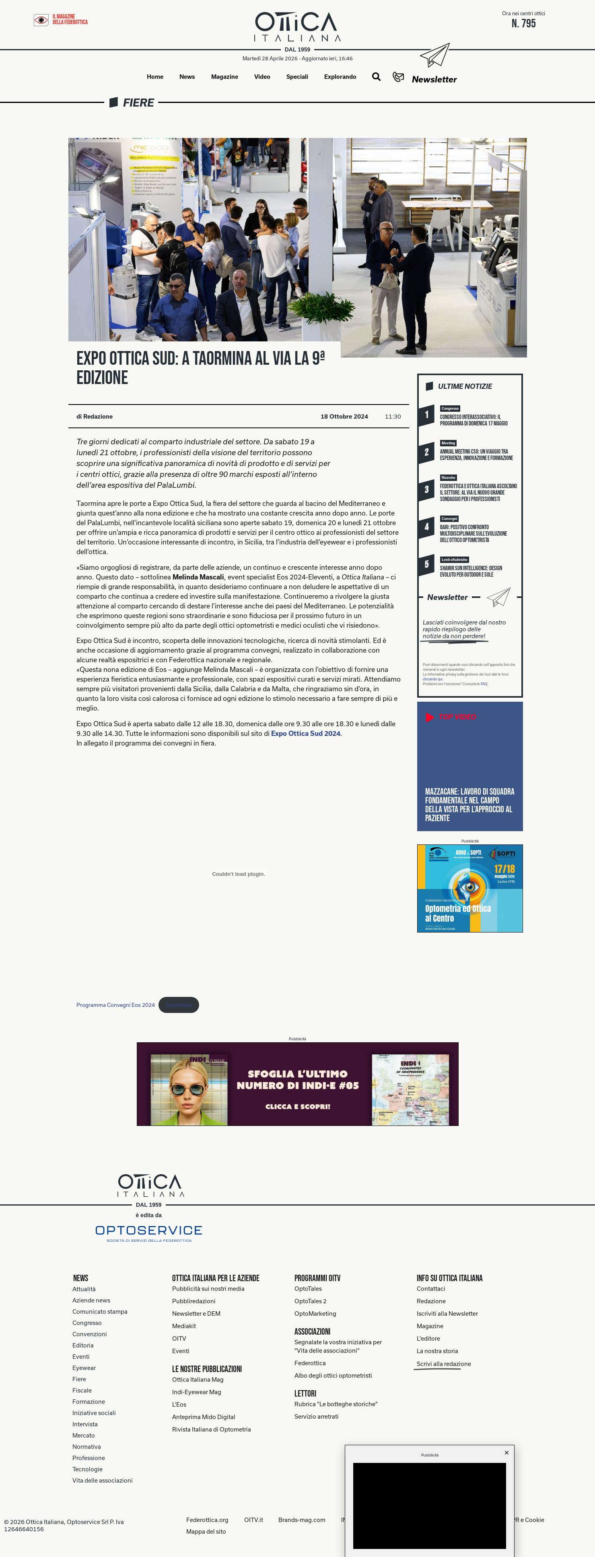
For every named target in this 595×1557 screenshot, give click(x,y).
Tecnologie (87, 1469)
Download (178, 1005)
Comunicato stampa (100, 1311)
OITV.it (253, 1519)
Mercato (83, 1435)
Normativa (86, 1446)
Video (262, 76)
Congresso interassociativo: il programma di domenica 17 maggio (474, 421)
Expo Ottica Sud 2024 (305, 733)
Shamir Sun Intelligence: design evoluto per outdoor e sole (471, 572)
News (187, 76)
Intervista (85, 1424)
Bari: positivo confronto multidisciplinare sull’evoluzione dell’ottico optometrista (473, 534)
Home (155, 76)
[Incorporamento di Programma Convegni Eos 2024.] (238, 874)
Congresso (87, 1322)
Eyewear (84, 1367)
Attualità (84, 1289)
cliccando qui (433, 679)
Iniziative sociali (94, 1412)
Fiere (138, 102)
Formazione (88, 1401)
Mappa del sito (205, 1531)
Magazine (224, 76)
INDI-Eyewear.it (363, 1519)
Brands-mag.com (302, 1519)
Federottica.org (206, 1519)
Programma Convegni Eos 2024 (115, 1005)
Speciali (297, 76)
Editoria (83, 1345)
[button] (376, 77)
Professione (88, 1457)
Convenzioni (89, 1334)
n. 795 (524, 23)
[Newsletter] (434, 55)
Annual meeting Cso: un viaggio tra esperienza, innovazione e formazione (476, 455)
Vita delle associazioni (102, 1480)
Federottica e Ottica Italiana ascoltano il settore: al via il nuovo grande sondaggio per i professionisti (478, 493)
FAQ (484, 684)
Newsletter (434, 79)
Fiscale (82, 1390)
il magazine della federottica (70, 19)
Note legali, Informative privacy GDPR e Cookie (482, 1519)
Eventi (81, 1356)
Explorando (340, 76)
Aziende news (91, 1300)
